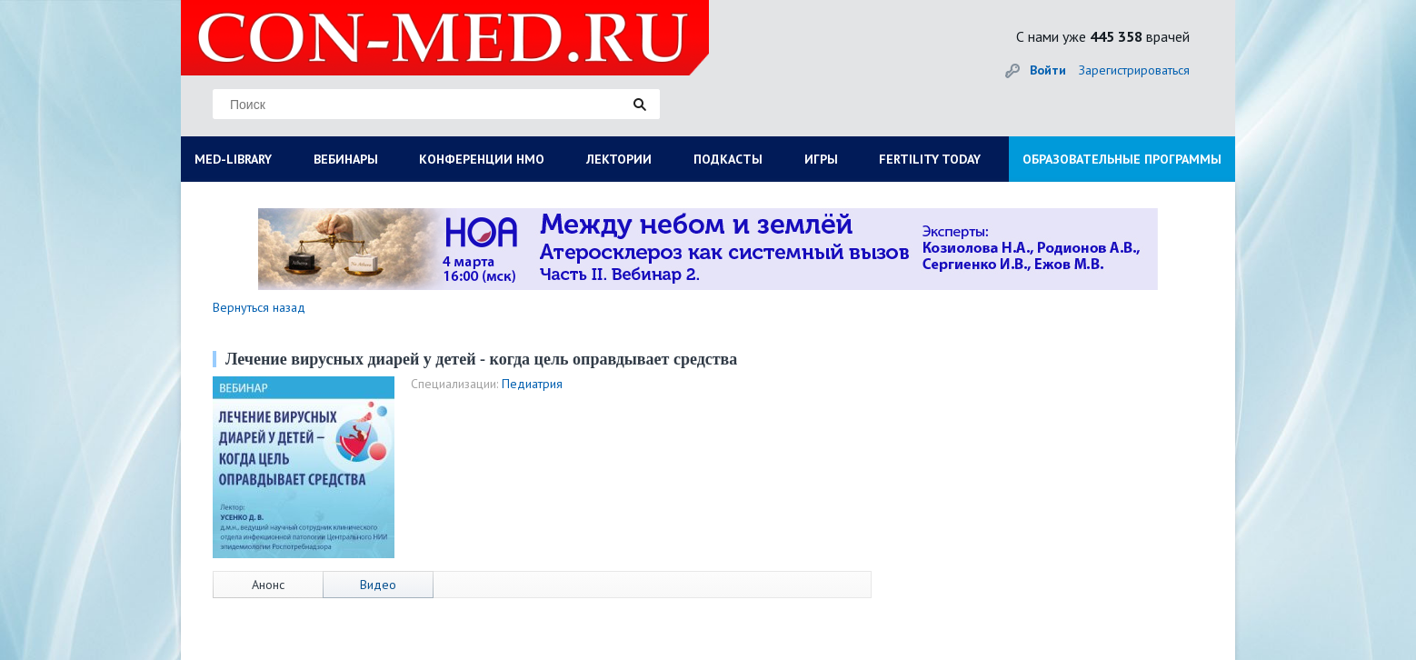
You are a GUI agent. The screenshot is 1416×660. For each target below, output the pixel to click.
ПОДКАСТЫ (728, 159)
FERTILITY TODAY (930, 159)
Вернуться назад (259, 307)
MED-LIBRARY (233, 159)
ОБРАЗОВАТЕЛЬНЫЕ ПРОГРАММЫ (1122, 159)
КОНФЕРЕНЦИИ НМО (481, 159)
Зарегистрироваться (1134, 70)
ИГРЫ (821, 159)
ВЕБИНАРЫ (346, 159)
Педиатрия (532, 383)
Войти (1048, 70)
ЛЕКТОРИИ (619, 159)
